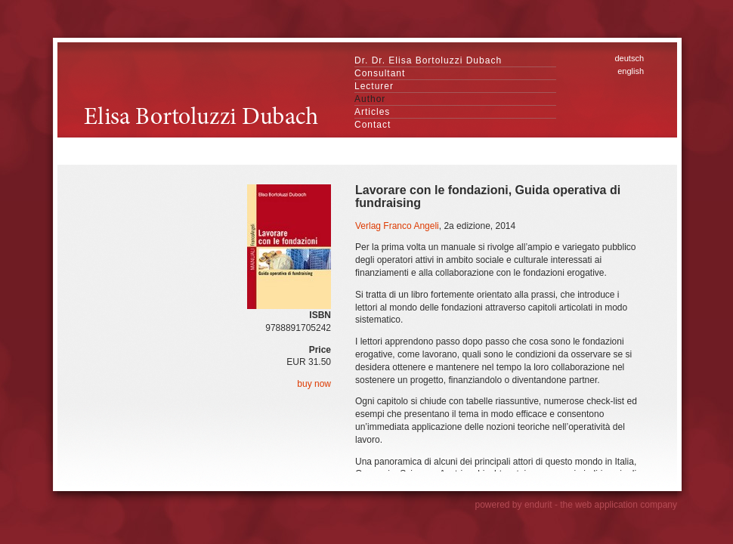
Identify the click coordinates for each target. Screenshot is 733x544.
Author (369, 99)
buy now (314, 384)
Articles (372, 112)
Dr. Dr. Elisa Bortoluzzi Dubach (428, 60)
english (630, 71)
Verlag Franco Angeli (397, 226)
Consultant (379, 73)
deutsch (629, 58)
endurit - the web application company (600, 504)
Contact (372, 124)
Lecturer (374, 86)
